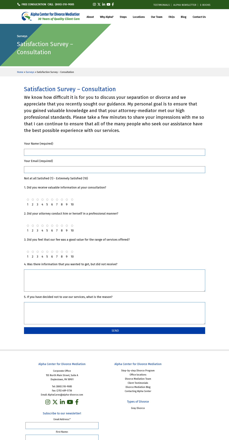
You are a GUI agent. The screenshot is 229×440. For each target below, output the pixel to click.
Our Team (156, 16)
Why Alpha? (107, 16)
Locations (139, 16)
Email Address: (174, 369)
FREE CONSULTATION (34, 4)
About (90, 16)
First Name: (174, 382)
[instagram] (94, 4)
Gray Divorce (114, 407)
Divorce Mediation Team (114, 378)
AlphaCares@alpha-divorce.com (57, 394)
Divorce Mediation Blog (114, 386)
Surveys (30, 72)
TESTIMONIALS (161, 4)
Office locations (114, 374)
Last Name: (175, 394)
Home (20, 72)
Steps (123, 16)
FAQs (172, 16)
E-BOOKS (205, 4)
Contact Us (199, 16)
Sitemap (148, 421)
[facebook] (113, 4)
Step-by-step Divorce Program (114, 370)
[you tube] (62, 401)
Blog (183, 16)
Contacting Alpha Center (114, 390)
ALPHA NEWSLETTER (184, 4)
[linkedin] (103, 4)
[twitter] (99, 4)
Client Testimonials (114, 382)
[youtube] (108, 4)
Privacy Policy (134, 421)
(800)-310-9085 (64, 4)
